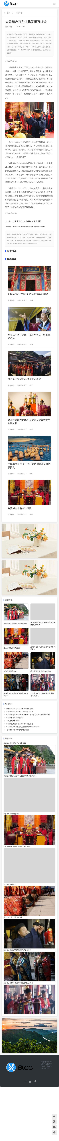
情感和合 (19, 13)
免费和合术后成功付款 (19, 508)
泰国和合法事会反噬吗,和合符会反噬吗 (29, 226)
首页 (8, 13)
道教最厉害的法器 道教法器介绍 (24, 379)
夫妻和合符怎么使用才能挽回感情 (27, 221)
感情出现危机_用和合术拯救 (40, 671)
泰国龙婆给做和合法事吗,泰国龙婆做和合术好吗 (20, 776)
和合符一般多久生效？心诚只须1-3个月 (19, 712)
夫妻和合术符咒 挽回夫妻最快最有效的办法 (18, 983)
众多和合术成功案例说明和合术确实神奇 (17, 950)
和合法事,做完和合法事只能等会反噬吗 (19, 724)
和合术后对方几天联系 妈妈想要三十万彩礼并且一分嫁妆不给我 (28, 715)
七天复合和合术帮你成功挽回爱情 (17, 730)
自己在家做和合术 (10, 671)
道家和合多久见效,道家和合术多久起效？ (20, 709)
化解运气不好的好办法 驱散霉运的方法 (28, 294)
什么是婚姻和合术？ (13, 721)
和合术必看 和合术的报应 (15, 718)
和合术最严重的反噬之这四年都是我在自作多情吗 (23, 727)
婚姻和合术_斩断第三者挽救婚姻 (15, 624)
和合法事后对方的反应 (12, 648)
